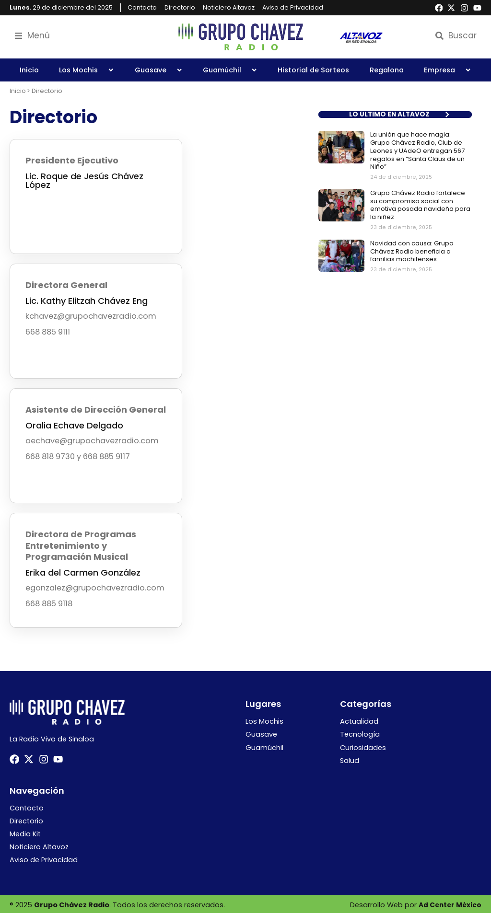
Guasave (159, 70)
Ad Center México (448, 903)
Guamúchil (230, 70)
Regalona (387, 70)
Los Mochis (86, 70)
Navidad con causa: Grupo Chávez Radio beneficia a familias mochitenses (412, 250)
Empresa (447, 70)
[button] (395, 114)
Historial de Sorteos (313, 70)
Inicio (29, 70)
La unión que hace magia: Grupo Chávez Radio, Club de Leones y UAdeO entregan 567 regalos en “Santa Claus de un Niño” (417, 150)
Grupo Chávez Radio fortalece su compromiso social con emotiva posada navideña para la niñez (420, 204)
